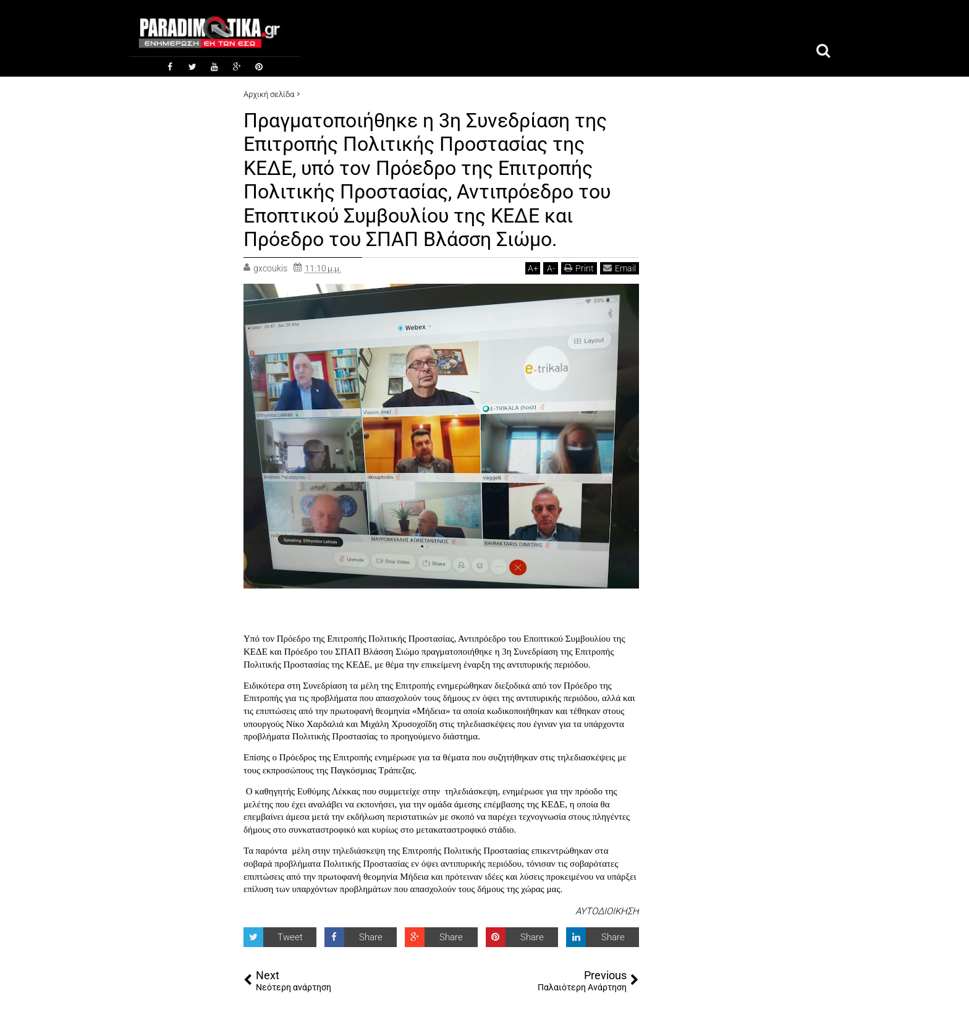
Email (619, 268)
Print (579, 268)
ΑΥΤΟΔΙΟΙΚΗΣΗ (607, 911)
